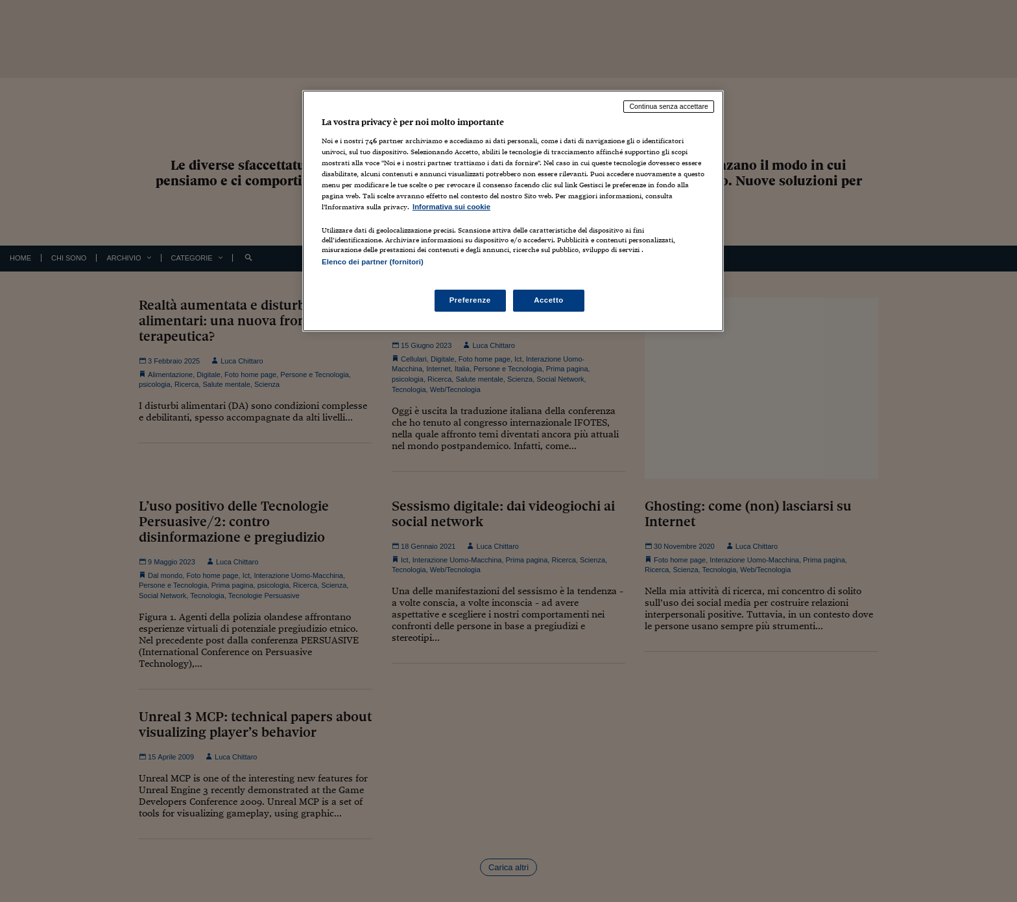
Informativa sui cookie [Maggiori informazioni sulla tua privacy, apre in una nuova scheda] (451, 207)
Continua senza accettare (668, 106)
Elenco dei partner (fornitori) (373, 262)
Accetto (549, 300)
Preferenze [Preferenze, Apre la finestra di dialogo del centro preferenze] (470, 300)
